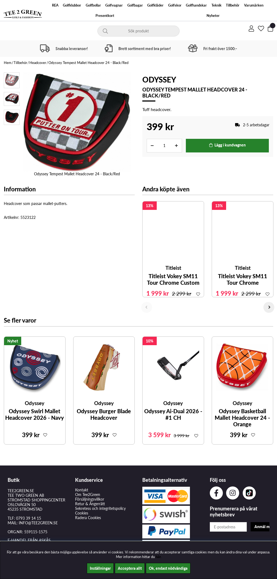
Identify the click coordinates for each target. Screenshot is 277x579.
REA (55, 5)
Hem (7, 62)
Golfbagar (135, 5)
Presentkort (105, 16)
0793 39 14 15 (28, 518)
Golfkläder (155, 5)
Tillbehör (232, 5)
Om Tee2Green (87, 494)
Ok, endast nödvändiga (168, 568)
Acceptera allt (130, 568)
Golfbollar (93, 5)
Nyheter (213, 16)
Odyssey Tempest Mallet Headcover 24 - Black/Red (88, 62)
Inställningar (100, 568)
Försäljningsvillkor (89, 499)
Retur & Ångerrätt (90, 503)
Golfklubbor (72, 5)
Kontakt (81, 490)
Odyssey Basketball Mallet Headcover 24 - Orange (242, 417)
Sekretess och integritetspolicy (100, 508)
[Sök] (138, 31)
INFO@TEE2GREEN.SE (38, 522)
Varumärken (253, 5)
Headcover (37, 62)
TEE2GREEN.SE (21, 490)
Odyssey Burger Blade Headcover (104, 414)
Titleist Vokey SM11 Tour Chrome (242, 279)
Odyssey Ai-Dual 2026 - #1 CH (173, 414)
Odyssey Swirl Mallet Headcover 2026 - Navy (34, 414)
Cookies (81, 513)
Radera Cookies (88, 517)
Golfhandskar (196, 5)
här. (158, 557)
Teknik (216, 5)
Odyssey (159, 79)
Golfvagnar (114, 5)
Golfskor (174, 5)
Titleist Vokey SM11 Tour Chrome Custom (173, 279)
